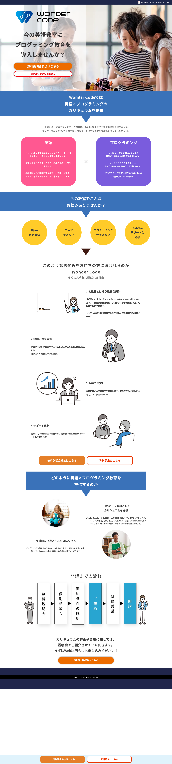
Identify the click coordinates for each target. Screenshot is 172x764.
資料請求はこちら (110, 460)
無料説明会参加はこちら (43, 66)
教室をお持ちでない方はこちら (43, 73)
